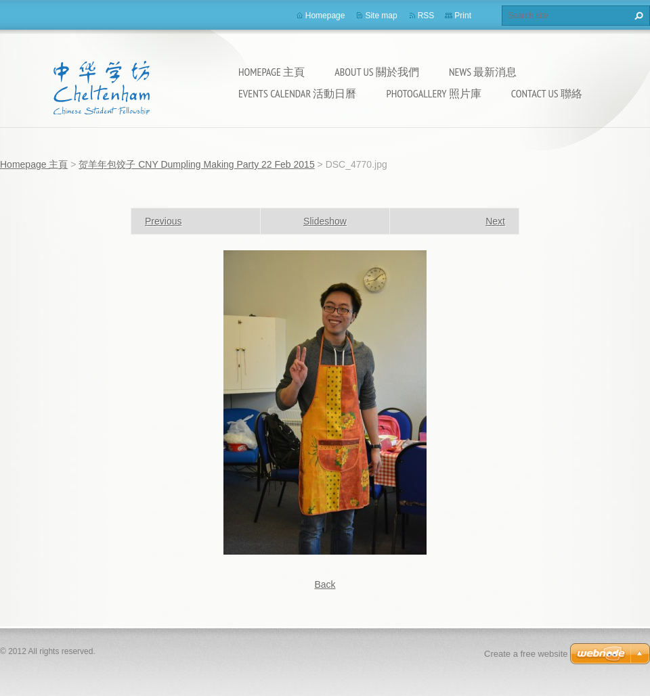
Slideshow (325, 221)
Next (495, 221)
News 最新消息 (483, 71)
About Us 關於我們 (376, 71)
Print (462, 15)
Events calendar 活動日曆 (297, 93)
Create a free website (526, 654)
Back (324, 584)
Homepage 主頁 (271, 71)
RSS (426, 15)
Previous (163, 221)
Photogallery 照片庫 (433, 93)
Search (637, 15)
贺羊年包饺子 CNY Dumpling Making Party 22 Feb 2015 (196, 164)
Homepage (325, 15)
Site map (381, 15)
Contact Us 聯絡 (546, 93)
